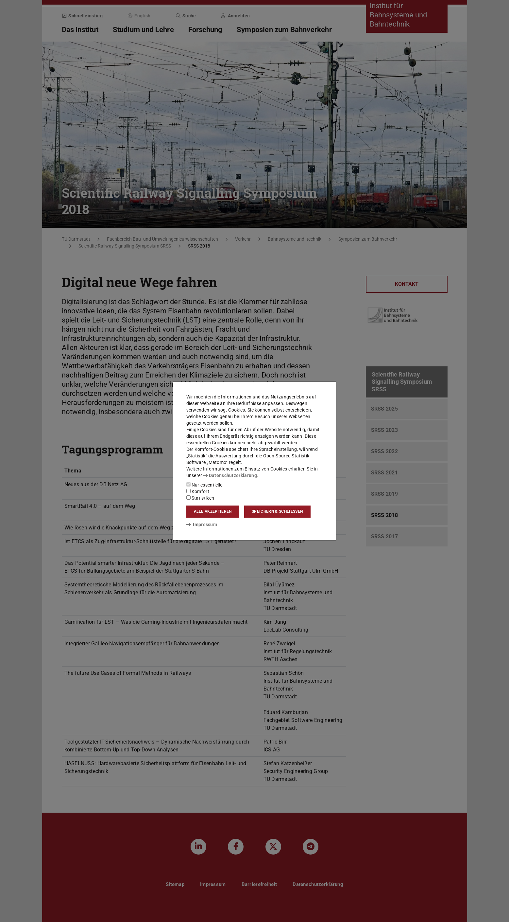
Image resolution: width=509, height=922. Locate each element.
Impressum (201, 524)
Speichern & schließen (277, 511)
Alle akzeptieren (213, 511)
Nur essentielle (204, 485)
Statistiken (200, 498)
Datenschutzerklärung (230, 475)
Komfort (197, 491)
